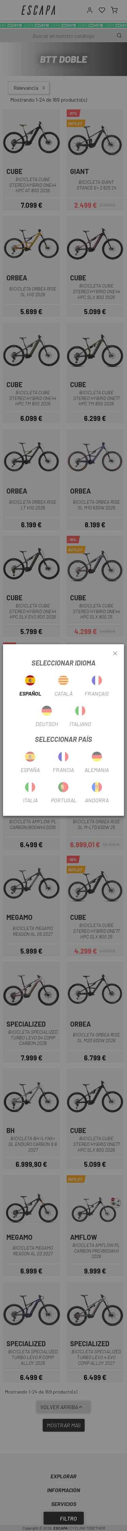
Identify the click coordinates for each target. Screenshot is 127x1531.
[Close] (115, 654)
